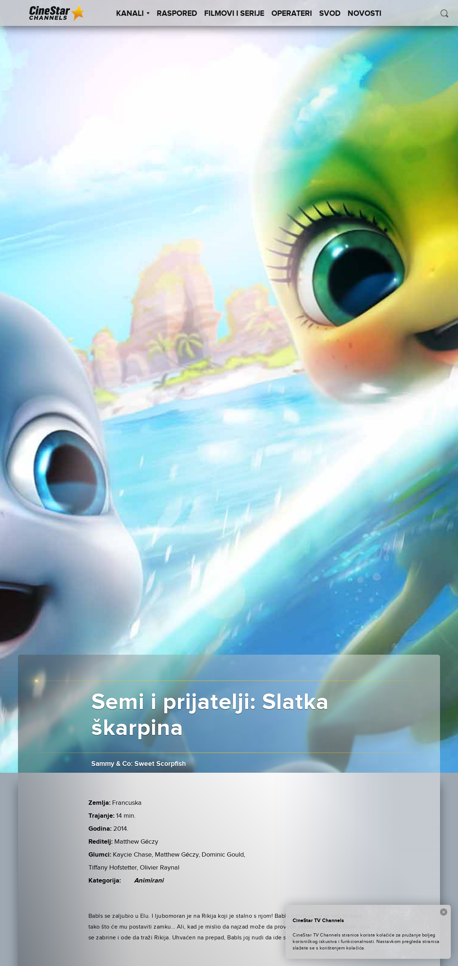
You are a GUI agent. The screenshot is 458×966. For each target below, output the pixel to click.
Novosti (364, 13)
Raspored (177, 13)
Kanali (133, 13)
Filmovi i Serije (234, 13)
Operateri (291, 13)
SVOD (329, 13)
